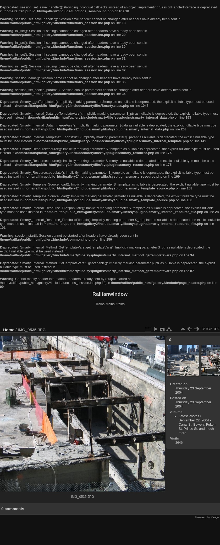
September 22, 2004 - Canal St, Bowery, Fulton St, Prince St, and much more (197, 426)
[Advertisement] (110, 317)
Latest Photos (189, 416)
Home (8, 329)
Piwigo (215, 517)
